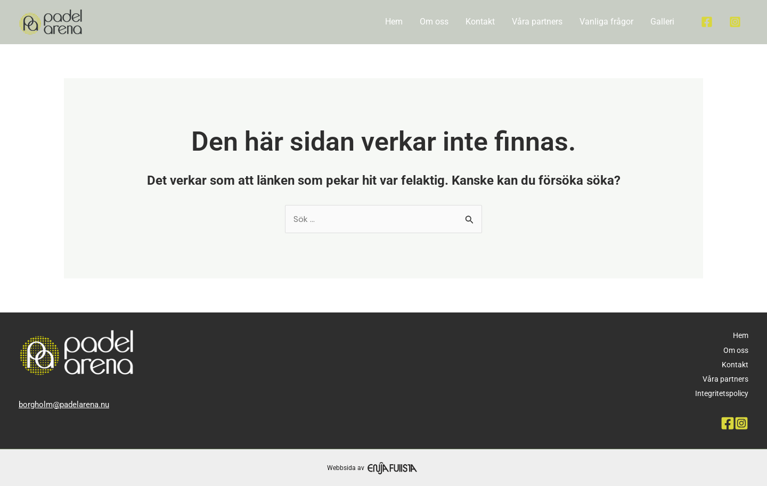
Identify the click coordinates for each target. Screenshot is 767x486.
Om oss (434, 22)
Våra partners (537, 22)
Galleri (662, 22)
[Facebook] (706, 22)
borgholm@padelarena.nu (64, 404)
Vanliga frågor (606, 22)
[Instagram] (735, 22)
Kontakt (480, 22)
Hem (394, 22)
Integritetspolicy (721, 393)
